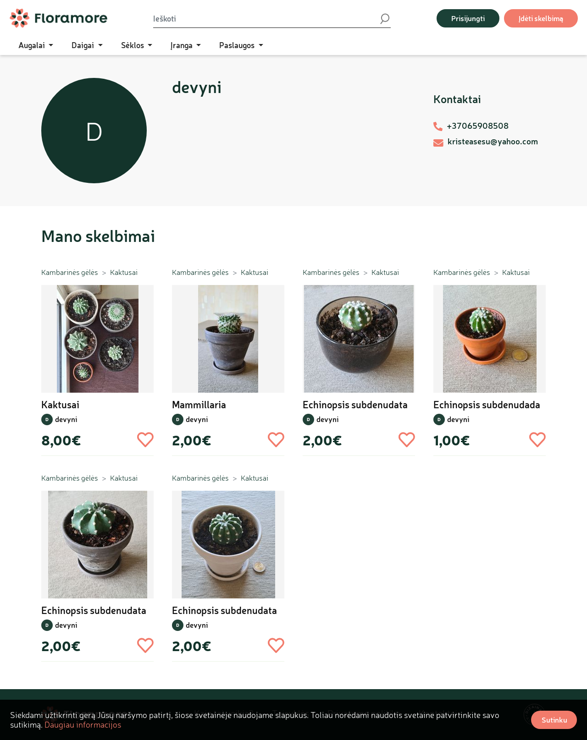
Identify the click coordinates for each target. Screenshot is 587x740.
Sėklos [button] (133, 45)
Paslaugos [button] (237, 45)
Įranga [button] (182, 45)
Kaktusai (124, 272)
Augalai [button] (32, 45)
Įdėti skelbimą (541, 18)
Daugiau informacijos (82, 724)
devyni (66, 419)
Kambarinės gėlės (69, 272)
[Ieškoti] (266, 18)
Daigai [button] (84, 45)
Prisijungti (468, 18)
